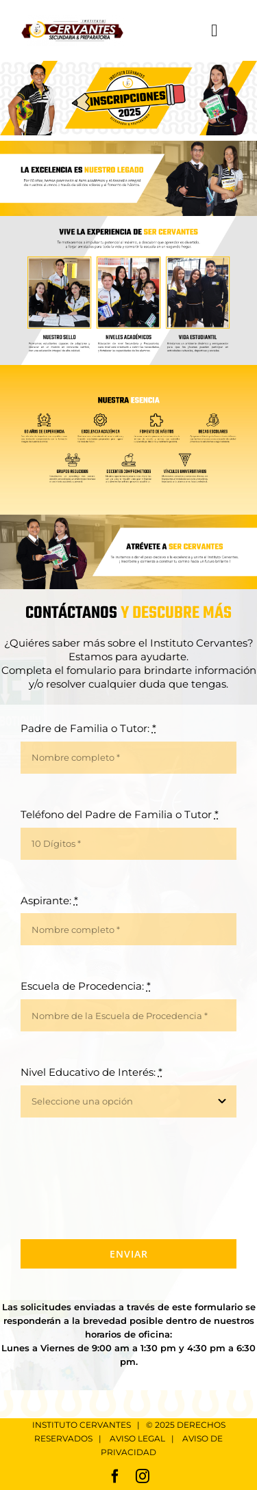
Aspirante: (49, 900)
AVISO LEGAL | (146, 1438)
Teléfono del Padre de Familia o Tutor (120, 814)
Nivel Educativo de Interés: (91, 1072)
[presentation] (125, 1178)
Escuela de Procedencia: (86, 985)
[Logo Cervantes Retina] (72, 20)
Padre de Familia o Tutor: (88, 728)
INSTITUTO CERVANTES (81, 1425)
